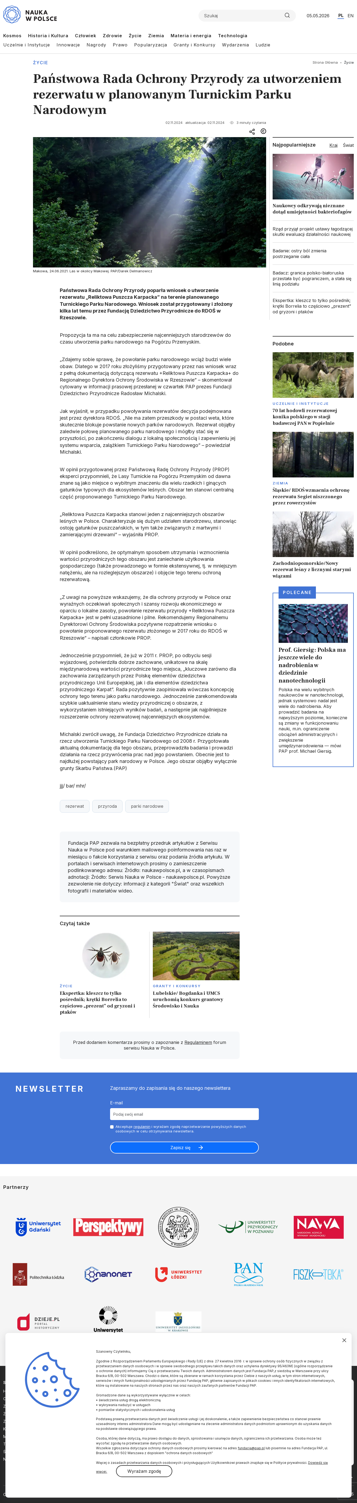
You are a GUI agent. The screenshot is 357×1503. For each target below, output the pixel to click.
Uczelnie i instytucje (301, 403)
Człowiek (85, 35)
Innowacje (68, 45)
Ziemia (156, 35)
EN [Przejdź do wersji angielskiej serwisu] (351, 15)
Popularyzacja (150, 45)
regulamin (142, 1126)
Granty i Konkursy (195, 45)
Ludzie (263, 45)
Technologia (232, 35)
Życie (135, 35)
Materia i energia (191, 35)
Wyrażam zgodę (144, 1471)
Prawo (120, 45)
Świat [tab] (348, 145)
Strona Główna (325, 62)
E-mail (116, 1102)
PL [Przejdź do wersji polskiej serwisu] (340, 15)
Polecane (297, 592)
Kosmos (12, 35)
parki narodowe (147, 806)
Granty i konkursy (177, 986)
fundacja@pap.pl (251, 1448)
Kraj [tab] (333, 145)
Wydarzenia (235, 45)
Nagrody (96, 45)
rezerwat (74, 806)
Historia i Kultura (48, 35)
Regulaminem (198, 1042)
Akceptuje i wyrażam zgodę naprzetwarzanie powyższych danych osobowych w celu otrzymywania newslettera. (180, 1128)
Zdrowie (112, 35)
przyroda (107, 806)
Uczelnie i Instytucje (26, 45)
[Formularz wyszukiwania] (247, 16)
